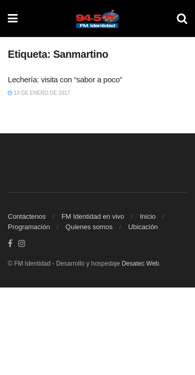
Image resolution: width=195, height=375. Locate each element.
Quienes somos (89, 227)
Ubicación (143, 227)
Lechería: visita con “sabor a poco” (65, 79)
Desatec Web (140, 263)
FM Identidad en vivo (92, 216)
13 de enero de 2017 (39, 93)
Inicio (147, 216)
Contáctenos (27, 216)
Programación (29, 227)
